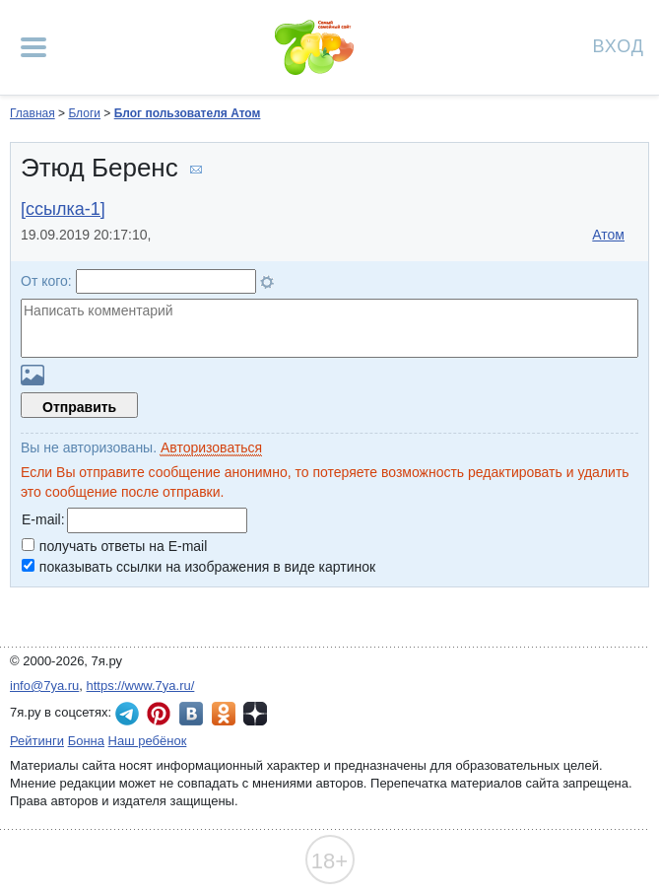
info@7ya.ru (44, 685)
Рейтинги (37, 740)
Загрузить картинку (32, 375)
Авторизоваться (211, 447)
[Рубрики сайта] (33, 47)
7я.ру (255, 713)
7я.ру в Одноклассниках (223, 713)
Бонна (86, 740)
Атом (608, 234)
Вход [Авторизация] (618, 45)
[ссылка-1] (63, 209)
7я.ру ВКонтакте (191, 713)
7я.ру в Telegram (127, 713)
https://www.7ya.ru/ (141, 685)
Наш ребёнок (147, 740)
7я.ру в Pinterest (158, 713)
